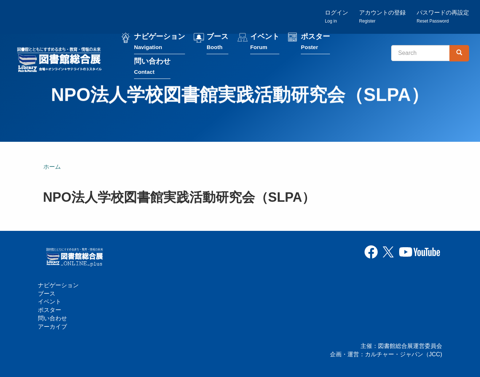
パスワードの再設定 (443, 16)
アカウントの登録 (382, 16)
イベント (264, 43)
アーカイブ (52, 327)
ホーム (52, 167)
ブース (217, 43)
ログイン (336, 16)
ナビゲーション (159, 43)
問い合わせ (152, 68)
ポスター (315, 43)
